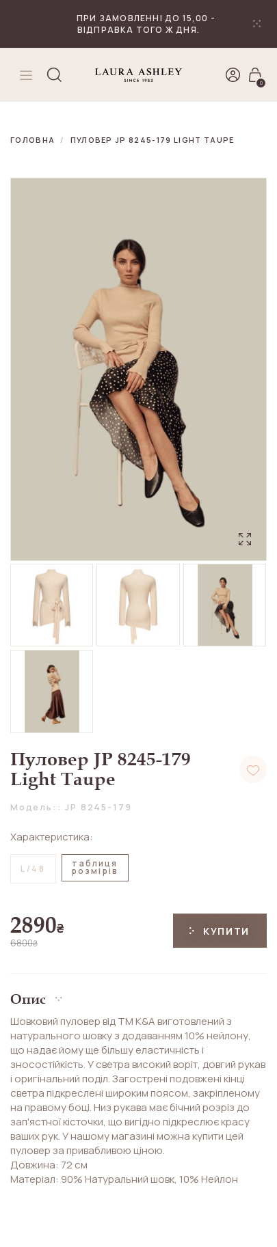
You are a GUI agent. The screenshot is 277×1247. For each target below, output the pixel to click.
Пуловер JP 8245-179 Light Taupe (152, 140)
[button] (138, 994)
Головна (32, 140)
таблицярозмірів (95, 867)
